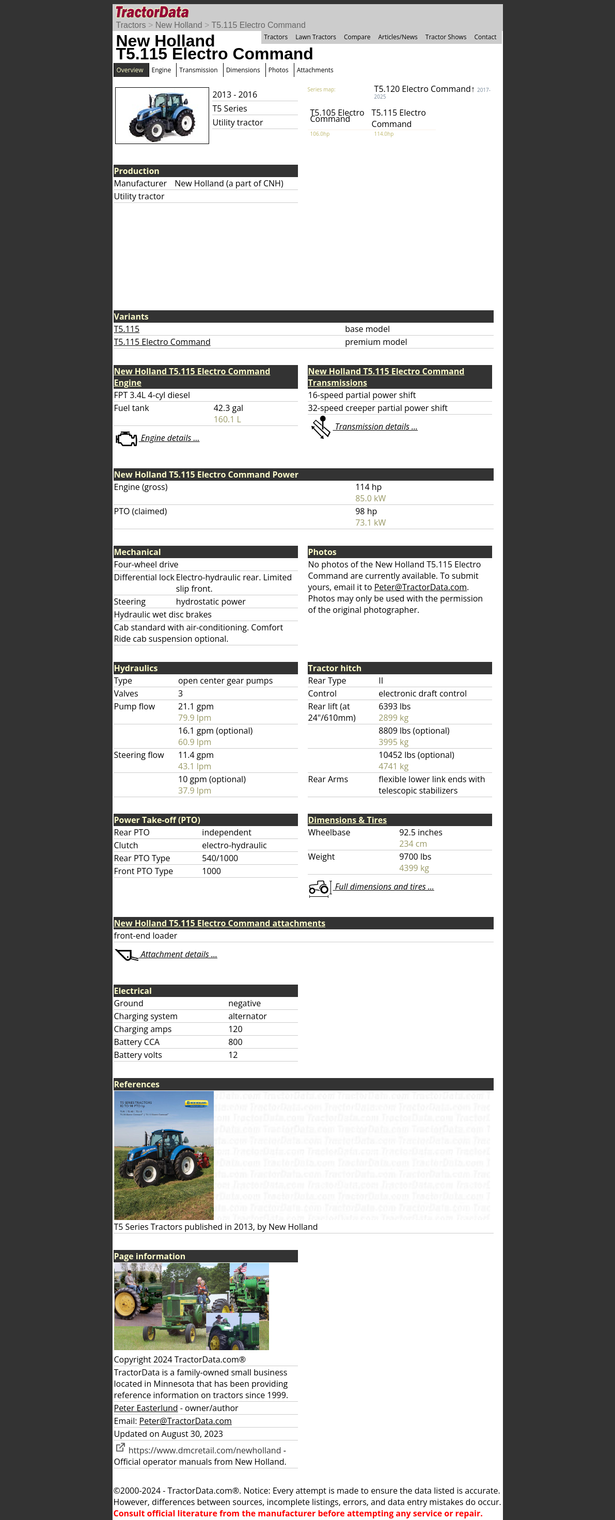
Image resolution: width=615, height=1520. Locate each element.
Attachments (315, 70)
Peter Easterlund (146, 1408)
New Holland (178, 25)
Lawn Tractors (315, 37)
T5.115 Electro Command (258, 25)
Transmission (198, 70)
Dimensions (243, 70)
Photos (279, 70)
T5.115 (127, 329)
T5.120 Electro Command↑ (432, 91)
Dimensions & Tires (347, 820)
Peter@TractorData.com (420, 587)
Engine (161, 70)
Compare (357, 37)
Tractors (131, 25)
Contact (485, 37)
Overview (130, 70)
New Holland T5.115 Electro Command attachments (220, 923)
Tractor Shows (446, 37)
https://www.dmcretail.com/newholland (197, 1450)
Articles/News (398, 37)
